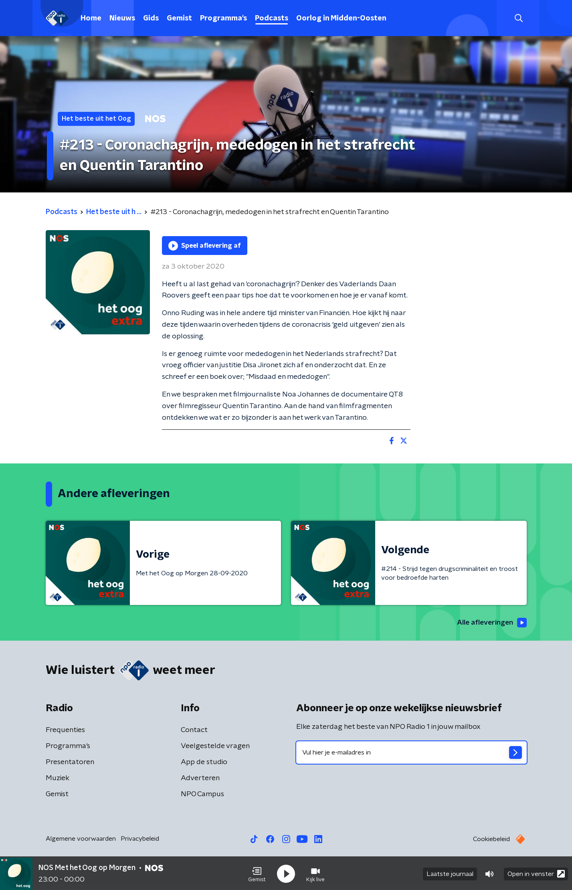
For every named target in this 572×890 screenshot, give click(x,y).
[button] (257, 873)
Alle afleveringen (491, 622)
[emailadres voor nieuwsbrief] (411, 753)
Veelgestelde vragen (215, 746)
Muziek (57, 778)
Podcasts (271, 18)
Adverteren (200, 778)
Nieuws (122, 18)
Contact (194, 730)
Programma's (223, 18)
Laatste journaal (449, 873)
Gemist (179, 18)
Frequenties (65, 730)
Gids (151, 18)
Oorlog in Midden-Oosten (341, 18)
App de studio (204, 762)
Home (91, 18)
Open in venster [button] (536, 873)
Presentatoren (70, 762)
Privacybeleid (140, 839)
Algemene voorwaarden (81, 839)
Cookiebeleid (491, 839)
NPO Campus (202, 794)
